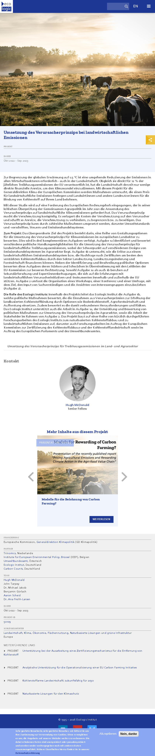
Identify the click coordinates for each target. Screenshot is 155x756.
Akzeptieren (107, 733)
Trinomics (10, 553)
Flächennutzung (58, 633)
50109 (7, 622)
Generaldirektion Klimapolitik (56, 542)
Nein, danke (128, 733)
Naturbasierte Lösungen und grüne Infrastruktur (101, 633)
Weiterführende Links (19, 645)
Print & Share (150, 139)
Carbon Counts (13, 569)
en (135, 6)
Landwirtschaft (13, 633)
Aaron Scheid (12, 595)
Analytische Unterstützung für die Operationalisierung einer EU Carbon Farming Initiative (80, 667)
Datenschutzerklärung (28, 753)
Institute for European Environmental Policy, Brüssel (37, 557)
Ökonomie (39, 633)
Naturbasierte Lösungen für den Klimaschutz (51, 694)
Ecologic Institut (14, 565)
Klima (27, 633)
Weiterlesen (101, 519)
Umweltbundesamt (16, 561)
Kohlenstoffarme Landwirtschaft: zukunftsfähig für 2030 (58, 680)
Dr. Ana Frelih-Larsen (17, 599)
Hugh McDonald (14, 580)
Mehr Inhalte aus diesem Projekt (77, 431)
